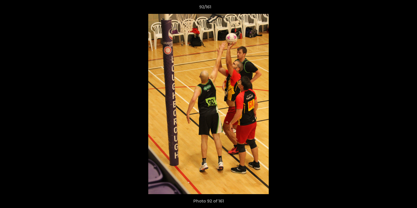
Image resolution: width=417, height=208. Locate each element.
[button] (392, 8)
